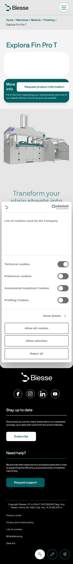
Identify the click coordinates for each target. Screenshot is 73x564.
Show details (52, 315)
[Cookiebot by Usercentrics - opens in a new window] (52, 207)
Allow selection (36, 340)
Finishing (49, 20)
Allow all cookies (36, 328)
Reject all (36, 353)
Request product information (44, 86)
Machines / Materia (28, 20)
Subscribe (21, 436)
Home (9, 20)
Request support (25, 482)
